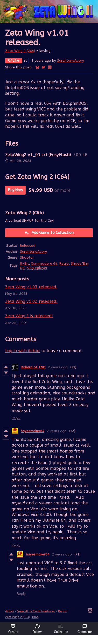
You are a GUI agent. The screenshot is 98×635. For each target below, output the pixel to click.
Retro (64, 263)
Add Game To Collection (49, 232)
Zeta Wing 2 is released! (29, 315)
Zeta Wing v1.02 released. (31, 301)
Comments (85, 629)
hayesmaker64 (32, 431)
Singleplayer (37, 268)
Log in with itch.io (22, 350)
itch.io (9, 611)
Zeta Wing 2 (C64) (20, 51)
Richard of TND (33, 367)
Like (13, 60)
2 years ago (58, 367)
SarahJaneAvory (70, 60)
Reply (16, 418)
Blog (35, 617)
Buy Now (15, 190)
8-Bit (24, 263)
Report (62, 611)
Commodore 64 (44, 263)
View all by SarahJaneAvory (36, 611)
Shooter (27, 257)
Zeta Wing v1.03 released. (31, 286)
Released (27, 245)
